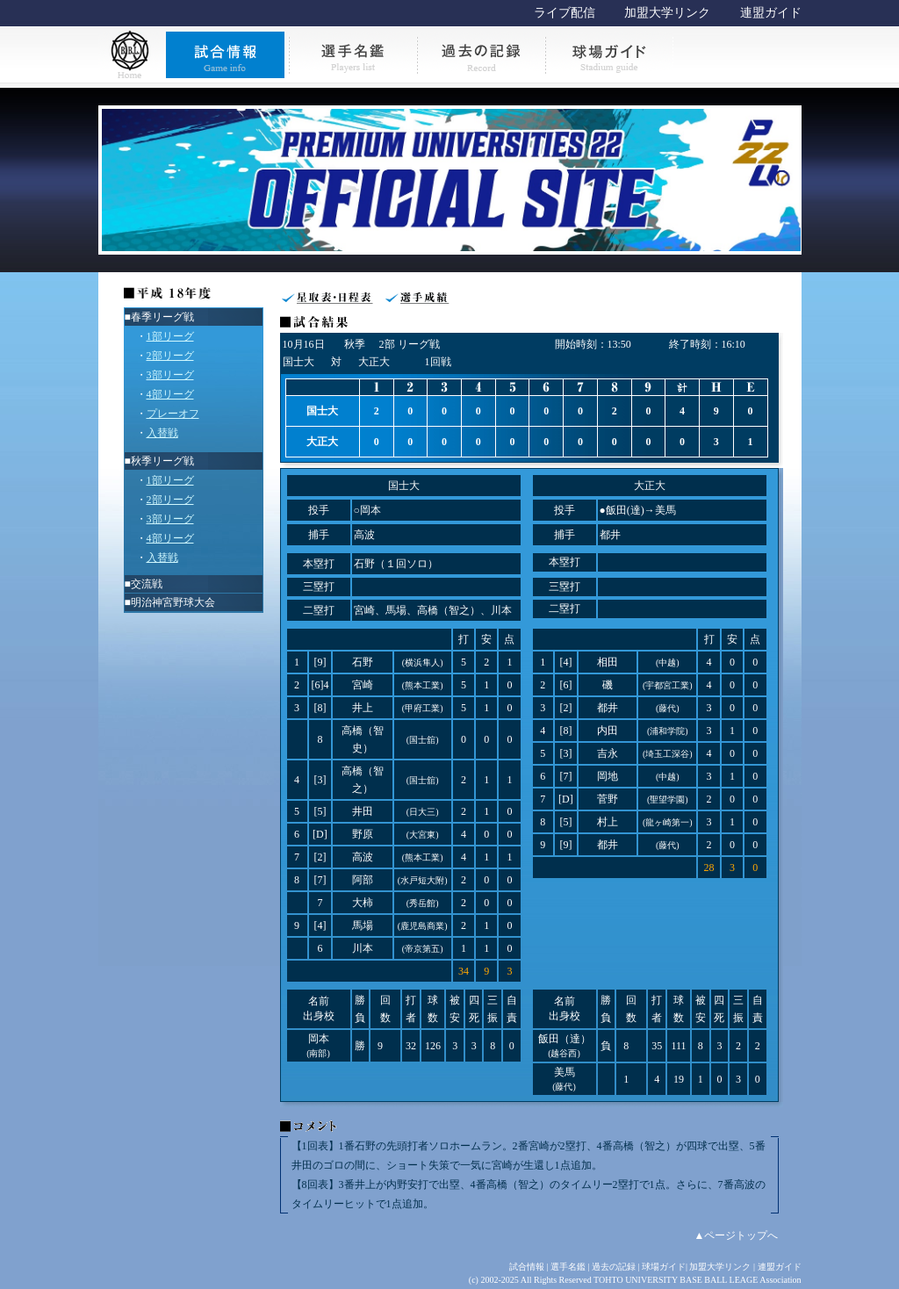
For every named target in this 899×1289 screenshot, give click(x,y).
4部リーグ (170, 394)
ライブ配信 (564, 12)
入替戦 (162, 433)
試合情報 (526, 1266)
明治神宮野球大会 (173, 602)
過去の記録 (614, 1266)
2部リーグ (170, 355)
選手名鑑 (568, 1266)
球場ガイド (664, 1266)
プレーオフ (173, 413)
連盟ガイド (771, 12)
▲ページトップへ (736, 1235)
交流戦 (146, 584)
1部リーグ (170, 336)
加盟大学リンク (667, 12)
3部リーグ (170, 375)
